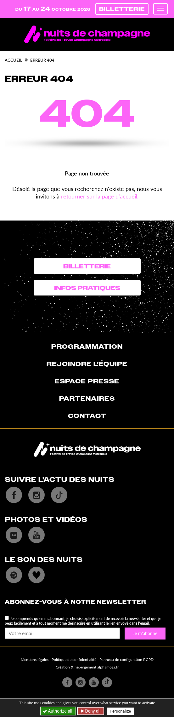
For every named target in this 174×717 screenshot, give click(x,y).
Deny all (92, 711)
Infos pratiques (87, 288)
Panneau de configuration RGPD (126, 659)
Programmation (87, 346)
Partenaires (87, 398)
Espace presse (87, 381)
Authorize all (58, 711)
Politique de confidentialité (74, 659)
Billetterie (122, 9)
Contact (87, 415)
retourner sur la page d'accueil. (99, 196)
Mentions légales (34, 659)
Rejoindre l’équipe (87, 363)
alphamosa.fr (108, 667)
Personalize (120, 711)
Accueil (13, 60)
